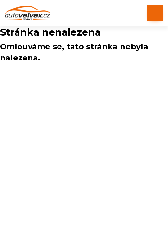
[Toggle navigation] (155, 13)
